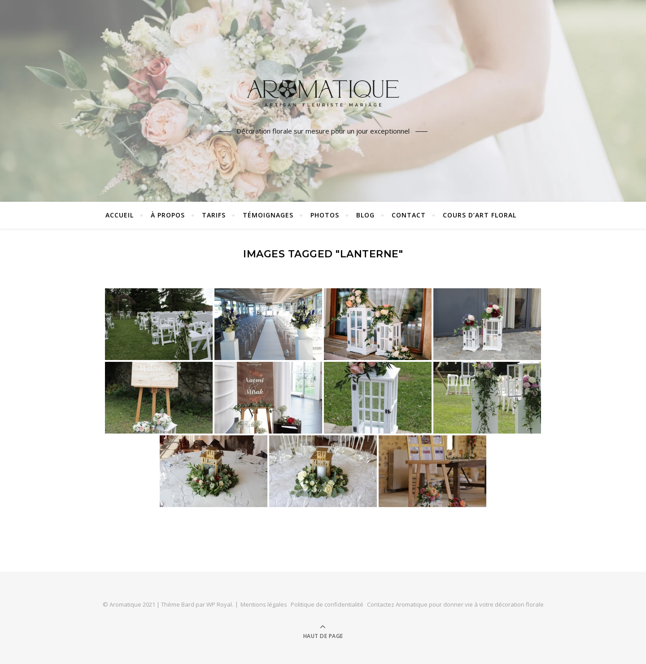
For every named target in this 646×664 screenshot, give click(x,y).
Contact (409, 215)
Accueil (119, 215)
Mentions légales (263, 604)
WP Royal (219, 604)
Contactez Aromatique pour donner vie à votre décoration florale (455, 604)
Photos (324, 215)
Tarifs (214, 215)
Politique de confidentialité (327, 604)
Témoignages (268, 215)
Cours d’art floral (479, 215)
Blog (365, 215)
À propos (168, 215)
